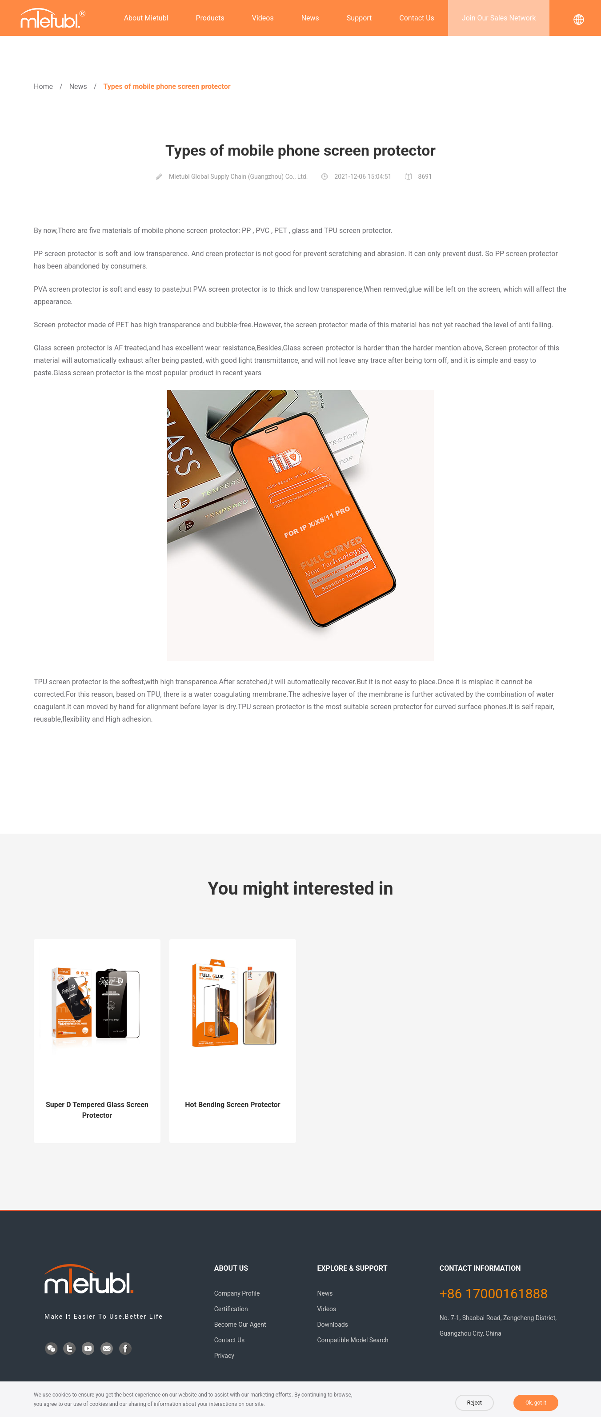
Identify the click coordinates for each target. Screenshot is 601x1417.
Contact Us (416, 18)
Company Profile (237, 1293)
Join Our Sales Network (499, 18)
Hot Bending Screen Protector (232, 1104)
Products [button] (210, 18)
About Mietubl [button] (146, 18)
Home (43, 86)
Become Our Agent (240, 1324)
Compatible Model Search (352, 1340)
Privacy (224, 1355)
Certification (231, 1309)
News (310, 18)
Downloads (332, 1324)
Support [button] (359, 18)
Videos (263, 18)
